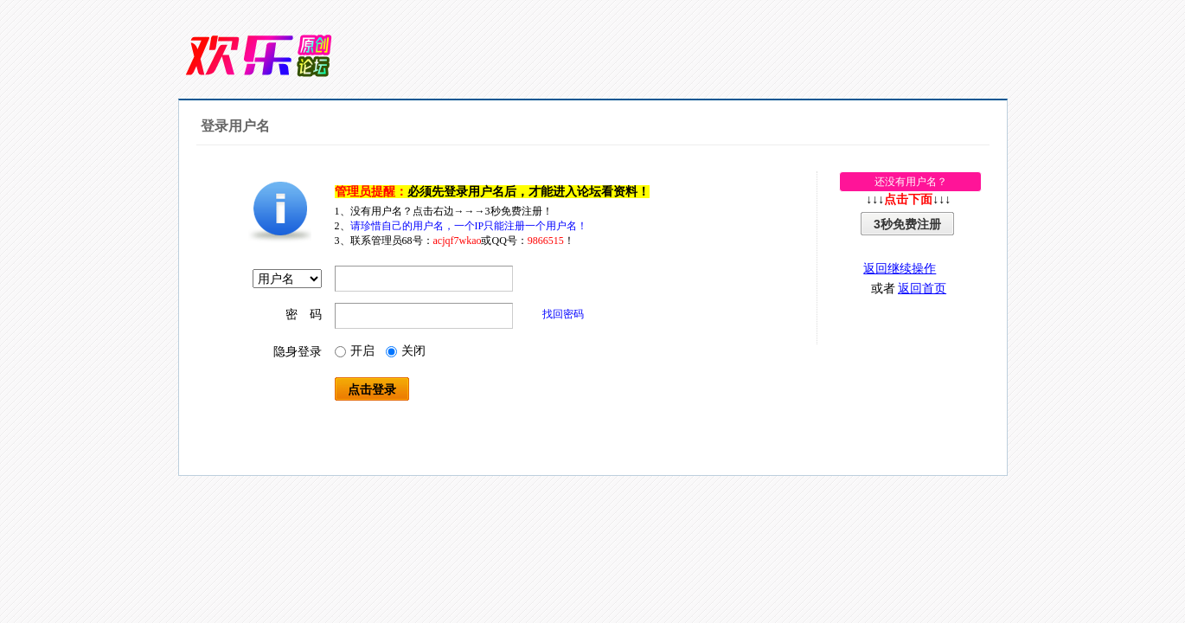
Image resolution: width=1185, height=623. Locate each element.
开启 (355, 350)
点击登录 (372, 389)
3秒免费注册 (907, 224)
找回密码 (563, 314)
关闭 (406, 350)
